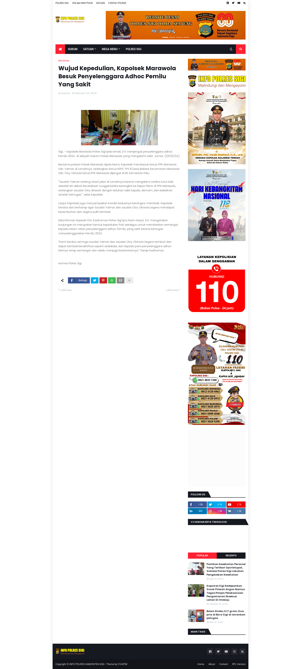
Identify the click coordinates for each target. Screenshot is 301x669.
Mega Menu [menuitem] (109, 49)
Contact (223, 664)
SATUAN (100, 3)
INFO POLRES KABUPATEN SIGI (86, 664)
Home (201, 664)
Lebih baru (66, 290)
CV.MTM (122, 664)
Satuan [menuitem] (88, 49)
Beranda (63, 60)
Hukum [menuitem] (72, 49)
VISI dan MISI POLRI (82, 3)
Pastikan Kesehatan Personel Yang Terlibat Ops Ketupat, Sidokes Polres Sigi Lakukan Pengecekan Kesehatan (226, 569)
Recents (231, 555)
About (211, 664)
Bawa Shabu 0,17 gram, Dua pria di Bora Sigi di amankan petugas (226, 615)
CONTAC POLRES (117, 3)
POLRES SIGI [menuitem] (133, 49)
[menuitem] (60, 49)
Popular (202, 555)
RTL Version (239, 664)
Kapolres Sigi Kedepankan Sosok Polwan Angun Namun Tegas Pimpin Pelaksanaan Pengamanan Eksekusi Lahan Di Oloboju (226, 593)
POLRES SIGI (62, 3)
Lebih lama (172, 290)
